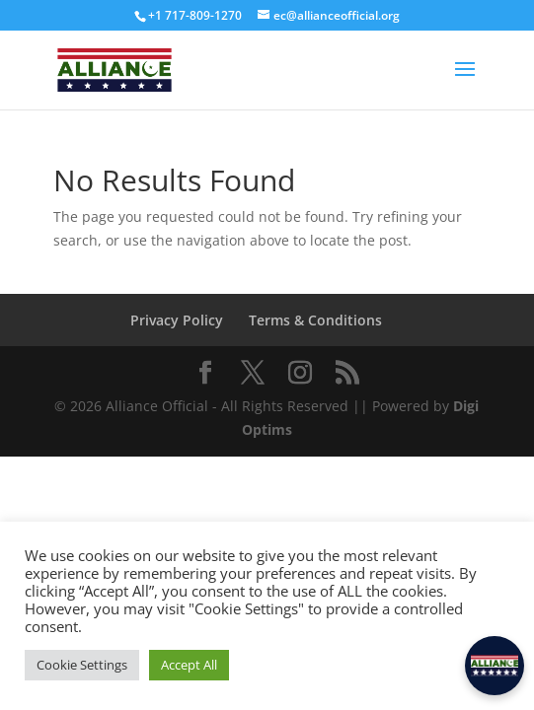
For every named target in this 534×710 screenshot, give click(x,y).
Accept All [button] (189, 665)
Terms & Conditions (315, 320)
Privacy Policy (176, 320)
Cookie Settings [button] (82, 665)
